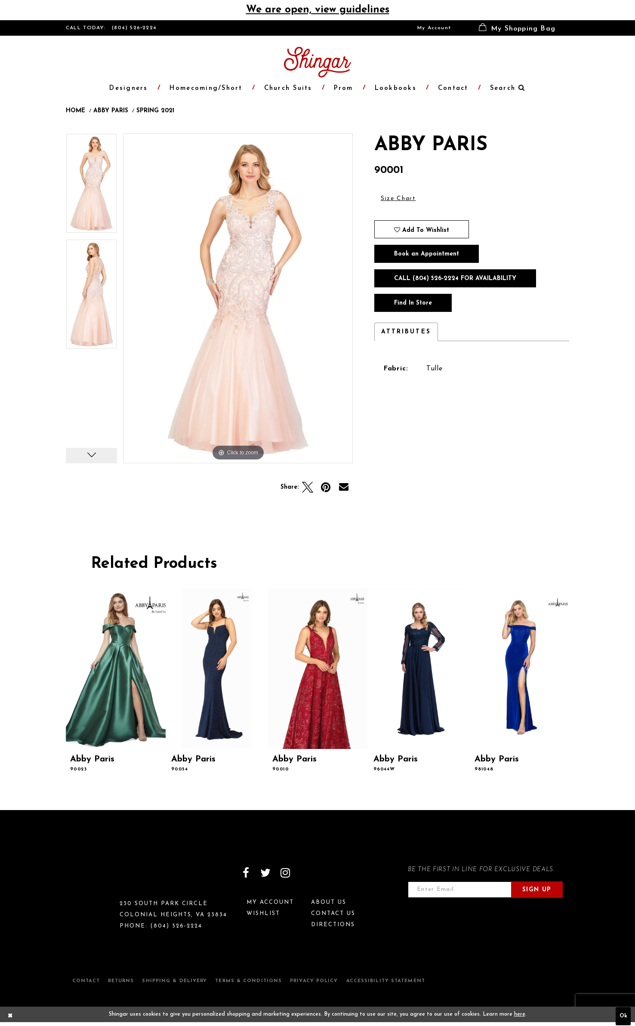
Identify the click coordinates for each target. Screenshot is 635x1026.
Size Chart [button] (398, 198)
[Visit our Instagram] (285, 873)
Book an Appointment (426, 254)
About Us (328, 902)
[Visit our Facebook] (246, 873)
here (519, 1014)
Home (75, 111)
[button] (517, 28)
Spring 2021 (155, 111)
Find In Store (413, 303)
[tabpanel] (91, 186)
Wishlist (263, 913)
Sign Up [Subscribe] (537, 890)
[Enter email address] (460, 889)
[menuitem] (434, 28)
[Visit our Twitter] (265, 873)
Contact (86, 981)
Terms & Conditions (248, 981)
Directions (333, 924)
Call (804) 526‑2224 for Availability (455, 278)
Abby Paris (110, 111)
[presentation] (116, 668)
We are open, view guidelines (317, 10)
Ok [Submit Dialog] (623, 1016)
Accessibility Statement (385, 981)
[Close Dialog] (10, 1017)
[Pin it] (326, 487)
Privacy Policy (314, 981)
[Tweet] (308, 487)
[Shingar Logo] (102, 878)
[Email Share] (344, 487)
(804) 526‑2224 (134, 28)
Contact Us (333, 913)
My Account (434, 28)
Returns (121, 981)
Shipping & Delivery (174, 981)
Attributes (406, 332)
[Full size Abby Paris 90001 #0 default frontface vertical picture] (237, 298)
